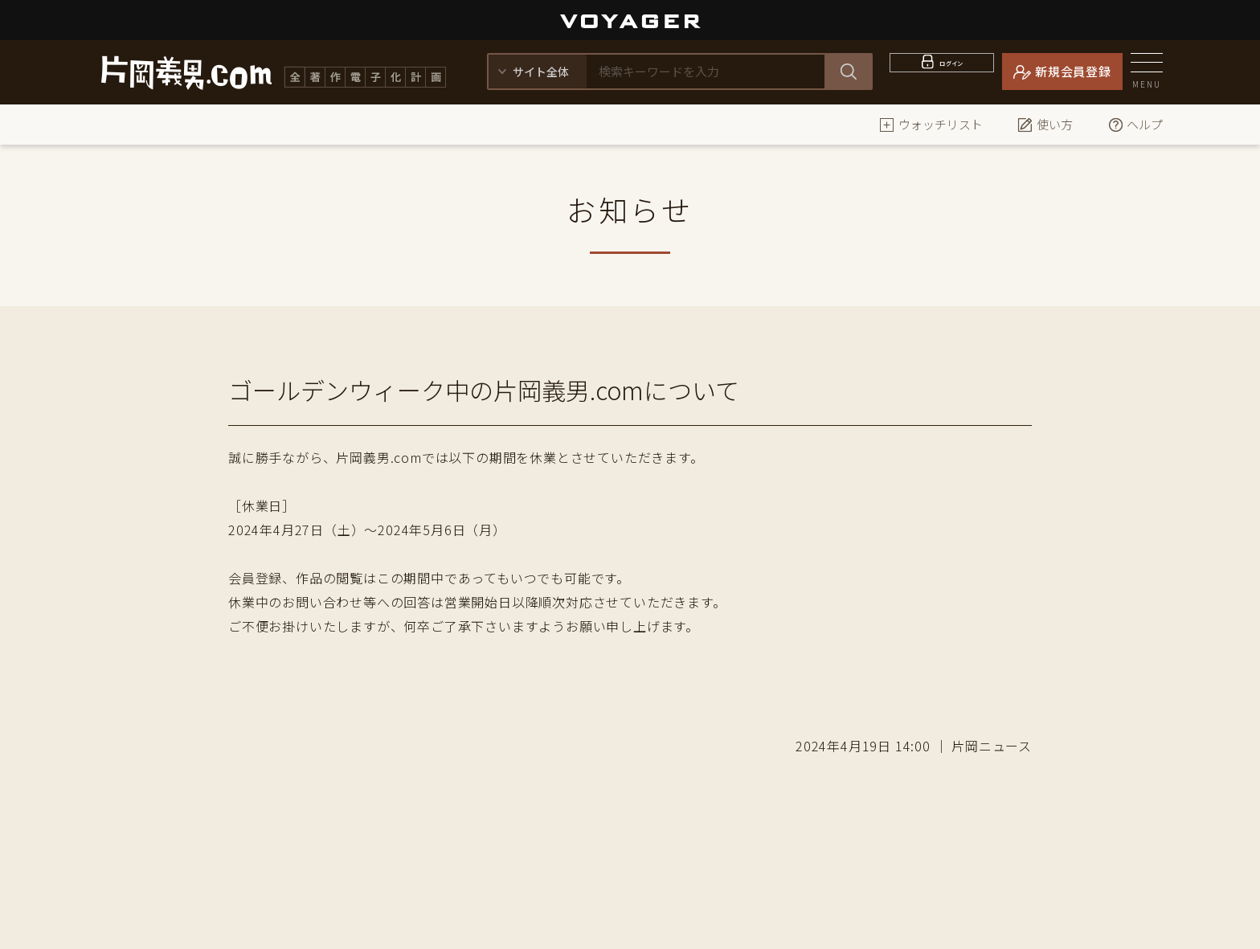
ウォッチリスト (931, 124)
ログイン (952, 71)
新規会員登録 (1073, 71)
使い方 (1045, 124)
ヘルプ (1135, 124)
